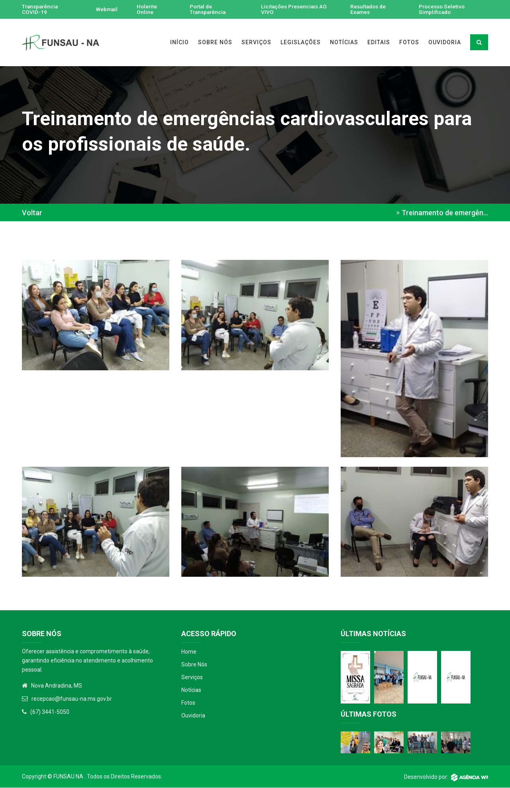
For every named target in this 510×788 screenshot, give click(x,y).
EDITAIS (378, 42)
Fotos (188, 703)
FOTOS (409, 42)
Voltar (32, 213)
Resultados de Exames (368, 9)
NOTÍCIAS (344, 42)
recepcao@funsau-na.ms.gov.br (71, 699)
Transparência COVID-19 (41, 9)
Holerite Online (147, 9)
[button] (95, 315)
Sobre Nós (194, 665)
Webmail (106, 9)
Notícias (191, 690)
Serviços (192, 677)
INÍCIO (179, 42)
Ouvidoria (193, 716)
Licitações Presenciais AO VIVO (295, 9)
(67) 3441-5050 (49, 712)
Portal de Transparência (208, 9)
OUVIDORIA (444, 42)
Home (188, 652)
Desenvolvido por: (446, 777)
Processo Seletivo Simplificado (443, 9)
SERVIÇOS (256, 42)
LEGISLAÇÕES (300, 42)
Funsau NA (68, 777)
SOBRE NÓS (215, 42)
